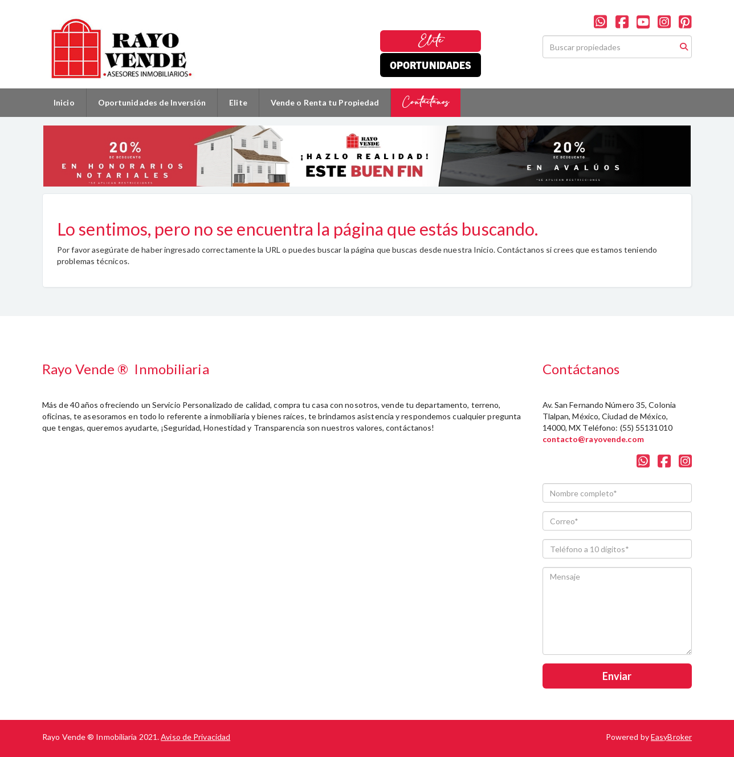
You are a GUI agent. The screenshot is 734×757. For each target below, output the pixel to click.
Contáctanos (425, 102)
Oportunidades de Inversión (152, 102)
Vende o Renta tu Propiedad (325, 102)
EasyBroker (671, 737)
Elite (430, 40)
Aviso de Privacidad (195, 737)
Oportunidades (430, 65)
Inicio (64, 102)
